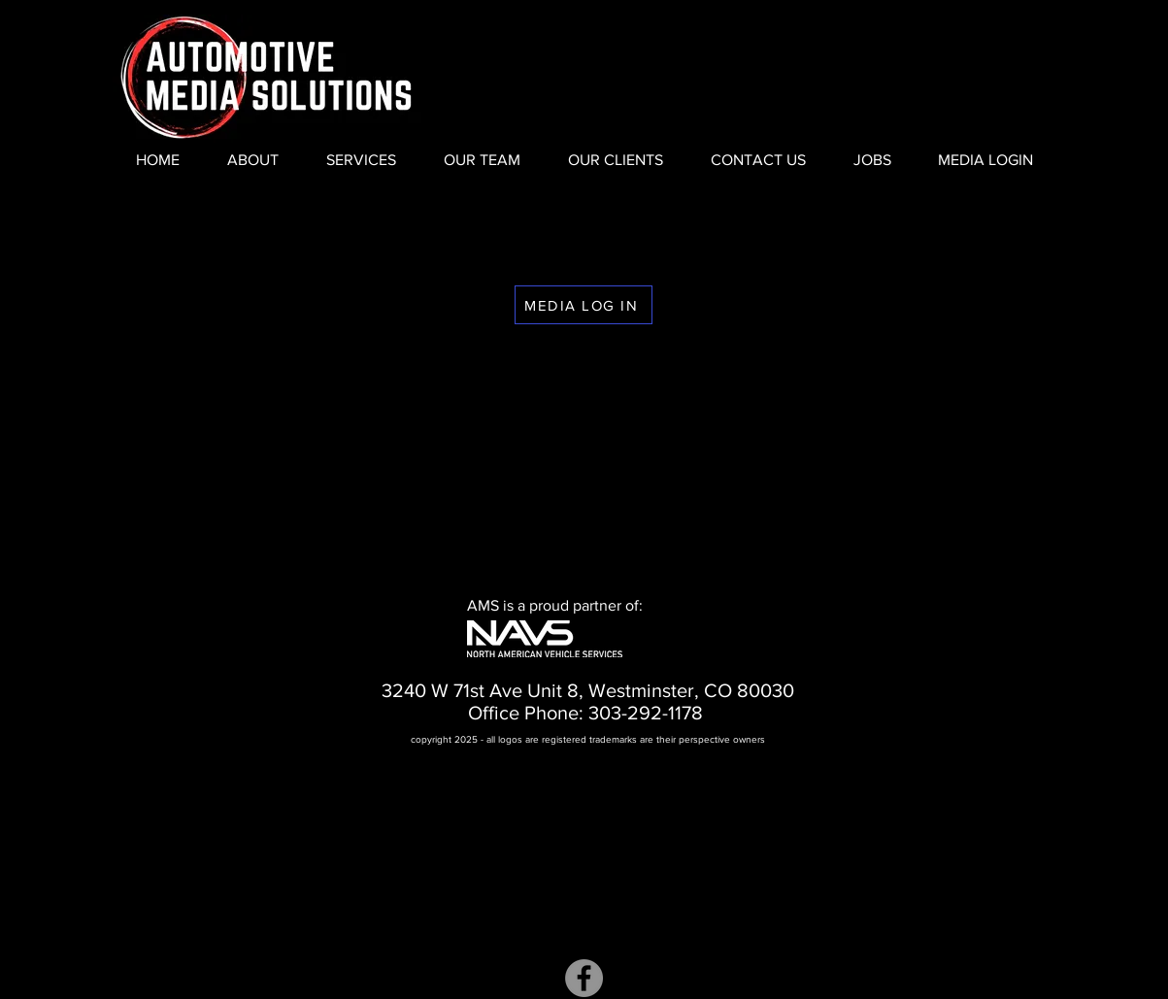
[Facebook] (584, 978)
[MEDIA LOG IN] (583, 304)
